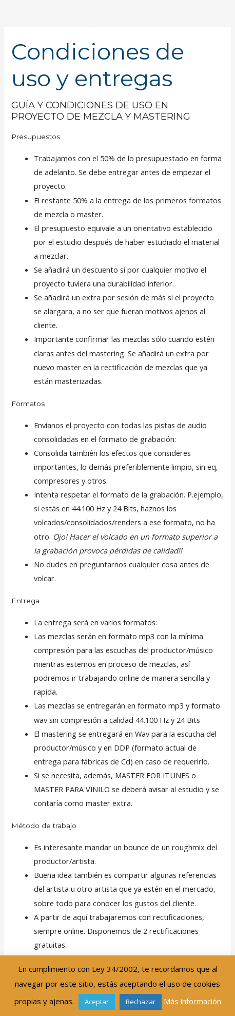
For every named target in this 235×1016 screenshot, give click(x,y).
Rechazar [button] (140, 1001)
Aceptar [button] (97, 1001)
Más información (192, 1001)
